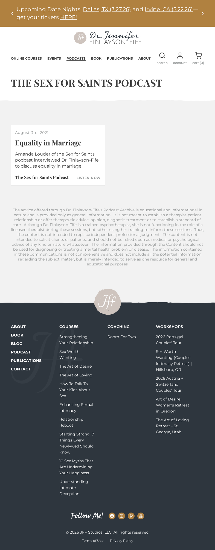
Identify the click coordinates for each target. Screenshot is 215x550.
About (144, 58)
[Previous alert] (12, 13)
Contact (21, 369)
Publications (120, 58)
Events (54, 58)
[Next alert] (203, 13)
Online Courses (26, 58)
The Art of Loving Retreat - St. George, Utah (172, 425)
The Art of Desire (75, 366)
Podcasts (76, 58)
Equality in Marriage (48, 142)
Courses (69, 326)
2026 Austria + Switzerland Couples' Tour (169, 384)
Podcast (21, 352)
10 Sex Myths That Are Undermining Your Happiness (76, 466)
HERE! (68, 17)
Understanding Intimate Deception (73, 487)
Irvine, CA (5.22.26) (169, 9)
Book (96, 58)
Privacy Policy (121, 541)
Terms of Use (92, 541)
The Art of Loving (75, 375)
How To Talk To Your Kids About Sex (74, 389)
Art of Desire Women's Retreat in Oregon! (172, 405)
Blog (16, 343)
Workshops (169, 326)
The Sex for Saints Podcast (42, 177)
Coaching (118, 326)
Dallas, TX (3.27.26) (107, 9)
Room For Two (121, 336)
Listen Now (89, 178)
